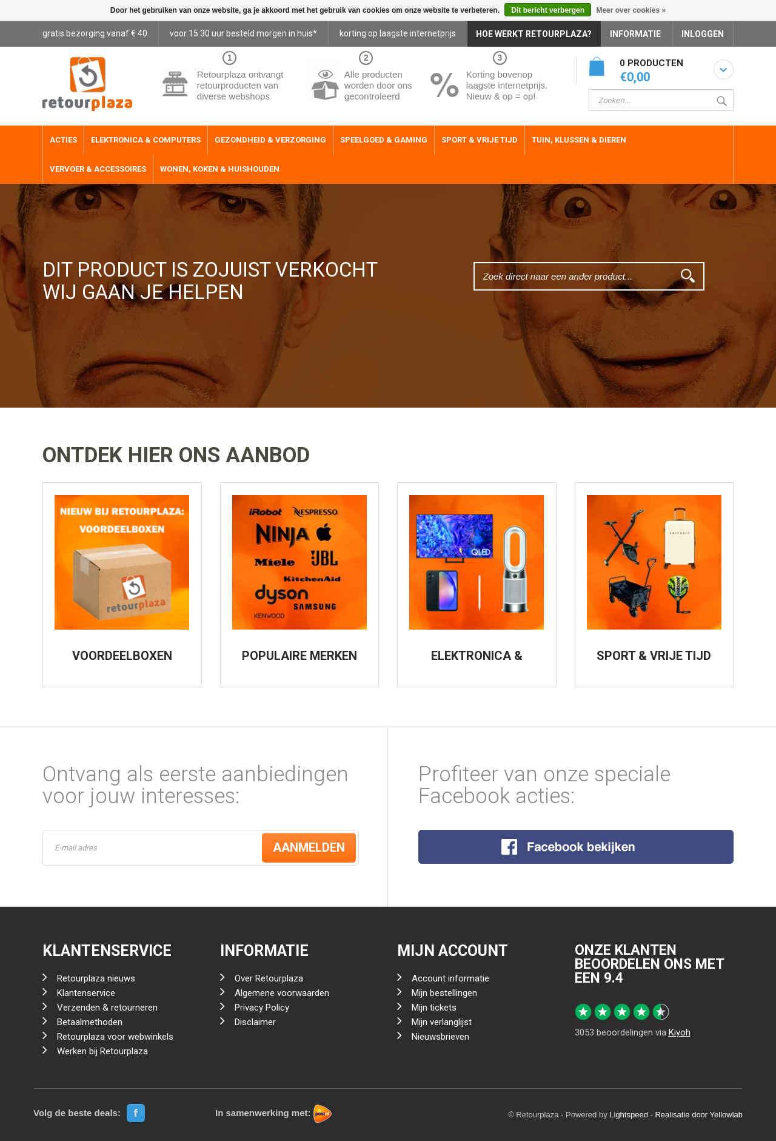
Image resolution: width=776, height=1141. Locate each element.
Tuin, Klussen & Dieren (579, 139)
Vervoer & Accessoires (98, 168)
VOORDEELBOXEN (122, 655)
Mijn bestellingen (444, 993)
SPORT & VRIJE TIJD (654, 655)
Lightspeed (628, 1114)
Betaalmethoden (89, 1022)
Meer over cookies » (631, 10)
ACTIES (63, 139)
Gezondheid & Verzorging (270, 139)
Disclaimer (255, 1022)
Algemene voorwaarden (282, 993)
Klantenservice (86, 993)
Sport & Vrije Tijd (479, 139)
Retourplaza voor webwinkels (115, 1036)
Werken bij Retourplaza (102, 1051)
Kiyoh (680, 1032)
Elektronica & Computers (146, 139)
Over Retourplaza (269, 978)
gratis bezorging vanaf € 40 (94, 33)
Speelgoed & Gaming (383, 139)
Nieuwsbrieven (440, 1036)
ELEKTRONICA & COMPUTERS (477, 661)
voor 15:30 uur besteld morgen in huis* (243, 33)
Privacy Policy (262, 1007)
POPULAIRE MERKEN (299, 655)
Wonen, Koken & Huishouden (219, 168)
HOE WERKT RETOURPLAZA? (534, 34)
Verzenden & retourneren (107, 1007)
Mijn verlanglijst (442, 1022)
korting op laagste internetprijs (398, 33)
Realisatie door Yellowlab (699, 1114)
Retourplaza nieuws (96, 978)
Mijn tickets (434, 1007)
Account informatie (450, 978)
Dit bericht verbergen (547, 10)
